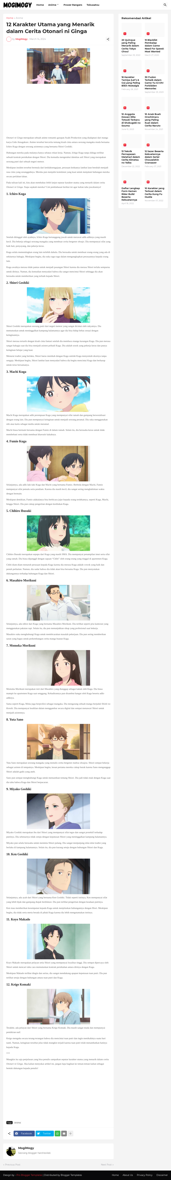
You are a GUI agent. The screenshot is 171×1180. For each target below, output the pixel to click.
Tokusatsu (93, 4)
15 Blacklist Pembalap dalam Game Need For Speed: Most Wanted (154, 46)
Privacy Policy (145, 1175)
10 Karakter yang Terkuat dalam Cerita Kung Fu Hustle (154, 192)
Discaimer (162, 1175)
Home (40, 4)
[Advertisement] (58, 110)
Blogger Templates (71, 1175)
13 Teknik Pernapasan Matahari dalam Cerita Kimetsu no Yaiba (131, 157)
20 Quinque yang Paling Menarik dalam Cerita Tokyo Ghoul (130, 46)
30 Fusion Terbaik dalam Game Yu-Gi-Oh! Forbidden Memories (154, 83)
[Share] (107, 39)
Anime (52, 4)
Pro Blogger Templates (29, 1175)
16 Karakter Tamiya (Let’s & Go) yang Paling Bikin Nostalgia (131, 81)
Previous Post (12, 1164)
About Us (128, 1175)
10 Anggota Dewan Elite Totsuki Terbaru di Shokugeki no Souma (131, 120)
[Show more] (70, 1133)
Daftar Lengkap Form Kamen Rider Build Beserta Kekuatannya (131, 194)
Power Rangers (73, 4)
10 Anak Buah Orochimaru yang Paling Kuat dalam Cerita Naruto (153, 120)
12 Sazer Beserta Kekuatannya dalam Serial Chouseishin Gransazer (154, 157)
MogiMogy (26, 1148)
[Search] (165, 5)
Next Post (106, 1164)
